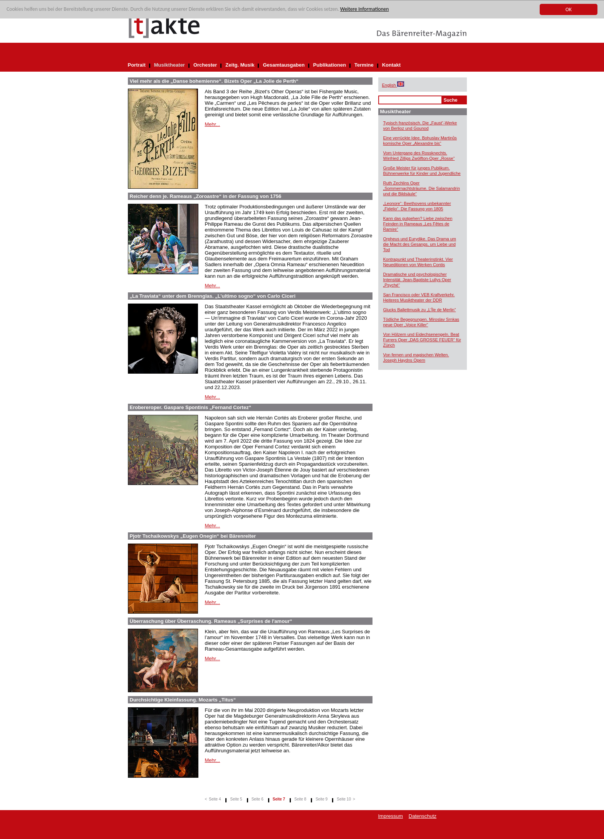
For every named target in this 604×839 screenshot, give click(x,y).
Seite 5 (236, 799)
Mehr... (212, 124)
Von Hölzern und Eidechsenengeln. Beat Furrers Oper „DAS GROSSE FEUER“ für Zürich (422, 339)
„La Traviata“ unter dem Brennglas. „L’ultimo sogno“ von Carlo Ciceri (213, 296)
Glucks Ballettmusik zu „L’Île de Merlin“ (419, 309)
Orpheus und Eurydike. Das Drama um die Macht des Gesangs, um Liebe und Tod (419, 244)
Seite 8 (300, 799)
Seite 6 (257, 799)
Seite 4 (215, 799)
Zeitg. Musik (239, 65)
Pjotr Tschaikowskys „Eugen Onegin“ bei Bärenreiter (193, 536)
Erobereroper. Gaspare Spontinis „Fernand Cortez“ (191, 407)
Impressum (390, 816)
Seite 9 (321, 799)
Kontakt (391, 65)
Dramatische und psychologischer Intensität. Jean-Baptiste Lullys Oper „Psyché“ (417, 279)
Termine (364, 65)
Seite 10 (344, 799)
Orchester (205, 65)
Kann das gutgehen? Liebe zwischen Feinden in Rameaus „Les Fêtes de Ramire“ (418, 224)
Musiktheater (169, 65)
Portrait (137, 65)
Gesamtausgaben (283, 65)
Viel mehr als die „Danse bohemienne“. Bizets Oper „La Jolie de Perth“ (214, 81)
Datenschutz (422, 816)
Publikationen (329, 65)
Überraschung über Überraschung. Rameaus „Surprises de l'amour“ (211, 621)
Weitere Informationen (364, 10)
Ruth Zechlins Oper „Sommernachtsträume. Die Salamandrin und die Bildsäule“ (421, 188)
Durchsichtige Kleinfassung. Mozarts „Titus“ (183, 700)
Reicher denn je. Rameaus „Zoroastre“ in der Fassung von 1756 (206, 196)
